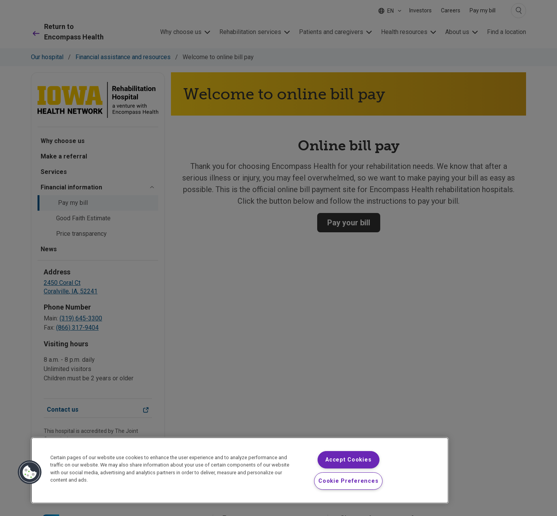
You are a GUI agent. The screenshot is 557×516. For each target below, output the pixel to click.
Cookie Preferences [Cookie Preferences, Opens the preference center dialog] (348, 481)
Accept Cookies (348, 459)
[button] (29, 472)
